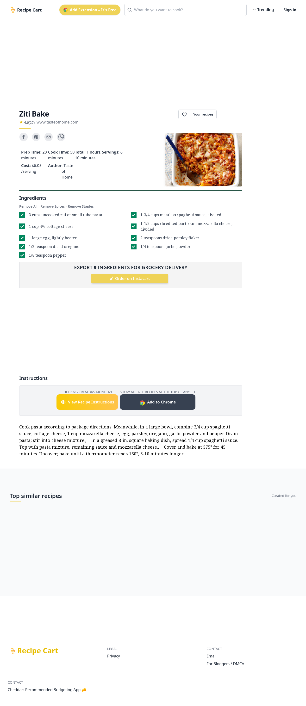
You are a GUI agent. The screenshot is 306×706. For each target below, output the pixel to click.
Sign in (290, 9)
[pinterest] (36, 137)
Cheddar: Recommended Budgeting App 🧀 (47, 689)
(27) (32, 122)
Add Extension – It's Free (90, 9)
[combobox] (185, 10)
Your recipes (203, 114)
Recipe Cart (37, 650)
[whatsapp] (61, 137)
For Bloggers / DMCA (225, 663)
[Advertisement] (152, 60)
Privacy (113, 656)
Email (211, 656)
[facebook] (23, 137)
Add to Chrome (157, 402)
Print (229, 114)
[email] (48, 137)
